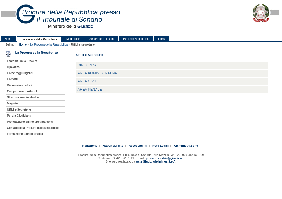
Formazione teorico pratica (25, 133)
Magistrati (13, 103)
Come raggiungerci (19, 73)
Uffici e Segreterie (19, 109)
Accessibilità (138, 145)
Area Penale (89, 89)
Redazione (89, 145)
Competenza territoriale (22, 91)
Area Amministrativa (97, 73)
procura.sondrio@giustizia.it (165, 158)
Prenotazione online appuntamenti (30, 121)
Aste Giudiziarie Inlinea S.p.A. (156, 161)
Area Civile (88, 81)
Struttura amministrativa (23, 97)
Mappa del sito (112, 145)
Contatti (12, 79)
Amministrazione (186, 145)
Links (161, 38)
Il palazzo (13, 67)
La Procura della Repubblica (39, 39)
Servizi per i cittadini (101, 38)
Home (8, 38)
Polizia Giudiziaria (19, 115)
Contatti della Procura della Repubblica (33, 127)
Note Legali (160, 145)
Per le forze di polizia (136, 38)
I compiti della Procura (22, 60)
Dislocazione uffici (19, 85)
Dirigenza (87, 65)
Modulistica (73, 38)
